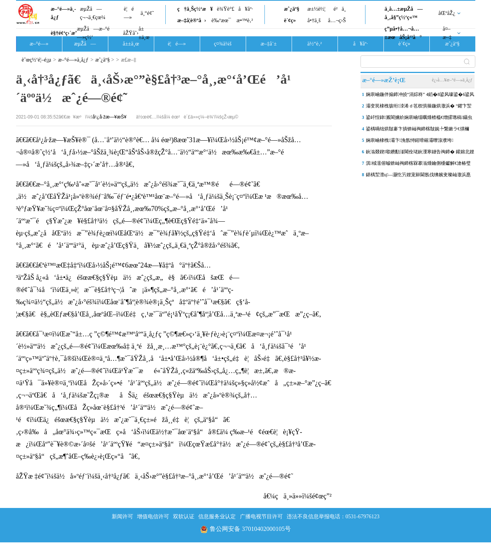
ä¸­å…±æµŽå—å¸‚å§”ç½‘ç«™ (404, 13)
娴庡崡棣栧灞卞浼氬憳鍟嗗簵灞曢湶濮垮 (409, 140)
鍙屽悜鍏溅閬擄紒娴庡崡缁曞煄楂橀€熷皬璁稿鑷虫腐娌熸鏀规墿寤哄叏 (419, 119)
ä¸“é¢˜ (147, 13)
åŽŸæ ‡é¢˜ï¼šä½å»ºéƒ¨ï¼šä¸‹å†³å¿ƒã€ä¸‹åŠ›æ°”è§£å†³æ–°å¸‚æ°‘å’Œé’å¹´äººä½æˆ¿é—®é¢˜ (154, 476)
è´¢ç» (292, 20)
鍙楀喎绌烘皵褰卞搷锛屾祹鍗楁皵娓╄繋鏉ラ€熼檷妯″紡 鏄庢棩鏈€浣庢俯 (417, 130)
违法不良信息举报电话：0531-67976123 (333, 516)
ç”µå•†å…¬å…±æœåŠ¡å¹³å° (403, 33)
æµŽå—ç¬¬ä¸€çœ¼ (93, 13)
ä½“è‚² (314, 44)
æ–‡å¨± (269, 44)
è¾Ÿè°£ (226, 9)
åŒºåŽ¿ (447, 13)
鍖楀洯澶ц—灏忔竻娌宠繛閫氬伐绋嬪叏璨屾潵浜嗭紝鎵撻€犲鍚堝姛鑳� (418, 176)
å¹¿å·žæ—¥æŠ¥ (110, 117)
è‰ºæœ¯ (221, 20)
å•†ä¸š (313, 20)
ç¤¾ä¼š (223, 44)
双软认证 (183, 516)
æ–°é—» (38, 44)
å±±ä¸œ (144, 33)
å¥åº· (245, 9)
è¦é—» (129, 13)
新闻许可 (122, 516)
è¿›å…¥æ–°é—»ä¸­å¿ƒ (452, 80)
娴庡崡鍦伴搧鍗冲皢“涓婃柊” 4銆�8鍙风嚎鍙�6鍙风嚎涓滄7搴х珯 (420, 96)
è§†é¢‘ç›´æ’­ (64, 33)
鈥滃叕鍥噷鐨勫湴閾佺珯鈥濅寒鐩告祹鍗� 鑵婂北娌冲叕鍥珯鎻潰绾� (420, 153)
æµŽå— (85, 44)
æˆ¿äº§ (291, 9)
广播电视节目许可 (261, 516)
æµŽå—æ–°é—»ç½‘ (93, 33)
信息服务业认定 (217, 516)
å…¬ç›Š (337, 20)
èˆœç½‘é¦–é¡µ (36, 60)
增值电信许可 (153, 516)
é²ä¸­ (339, 9)
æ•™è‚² (245, 20)
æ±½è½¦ (316, 9)
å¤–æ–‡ (447, 33)
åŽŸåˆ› (131, 33)
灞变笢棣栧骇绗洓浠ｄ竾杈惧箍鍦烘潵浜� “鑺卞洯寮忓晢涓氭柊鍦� (419, 107)
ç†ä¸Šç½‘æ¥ (195, 9)
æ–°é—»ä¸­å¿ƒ (63, 13)
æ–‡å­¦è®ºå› (191, 20)
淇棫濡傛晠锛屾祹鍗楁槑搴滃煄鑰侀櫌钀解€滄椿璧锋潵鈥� (418, 165)
